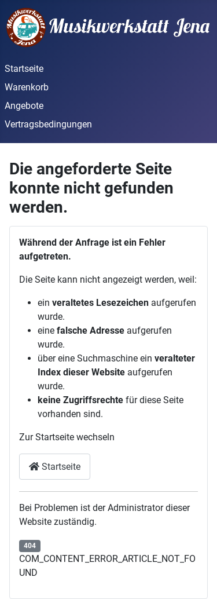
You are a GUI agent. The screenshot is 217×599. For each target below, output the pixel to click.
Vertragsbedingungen (48, 124)
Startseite (24, 68)
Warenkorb (27, 87)
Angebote (24, 105)
